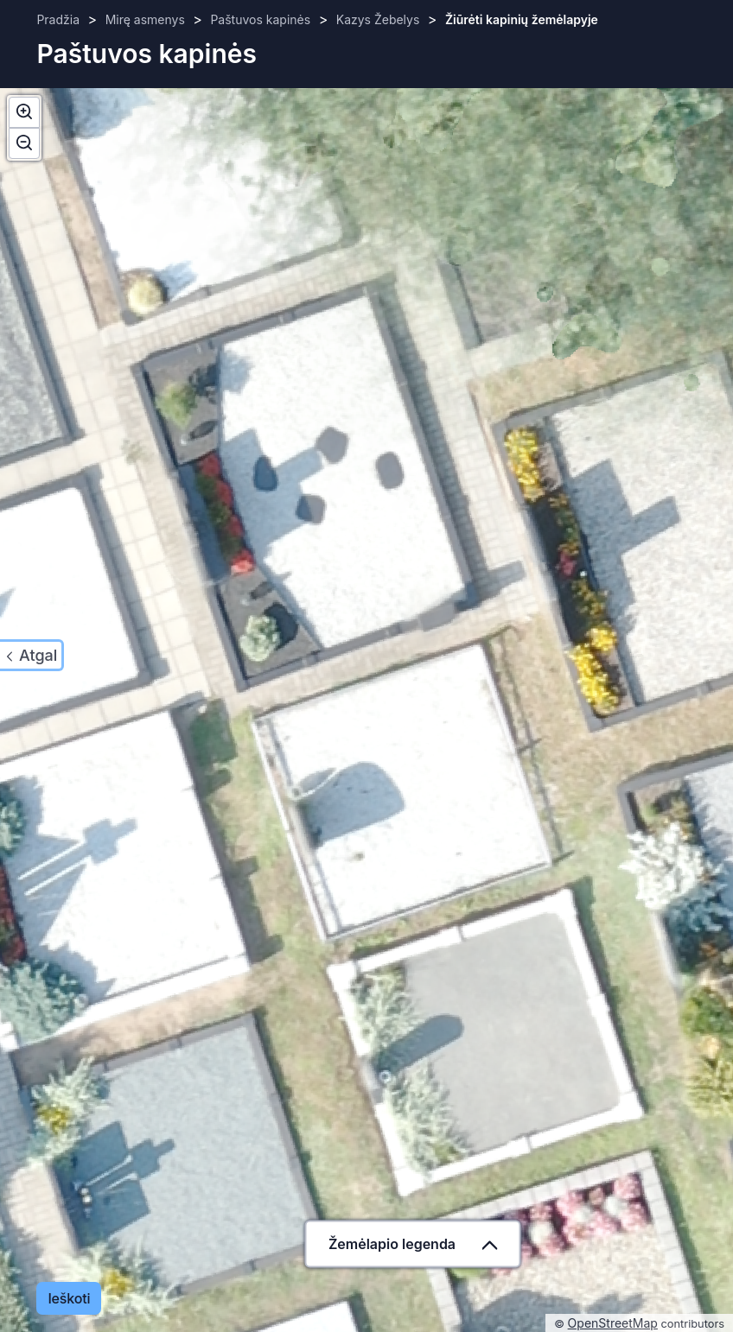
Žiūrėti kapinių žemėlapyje (521, 19)
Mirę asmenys (145, 19)
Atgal (38, 655)
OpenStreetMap (613, 1323)
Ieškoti (69, 1298)
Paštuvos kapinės (260, 19)
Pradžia (58, 19)
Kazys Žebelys (378, 19)
